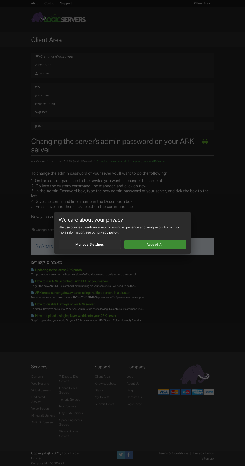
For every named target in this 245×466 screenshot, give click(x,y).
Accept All (155, 244)
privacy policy (107, 232)
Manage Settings (89, 244)
